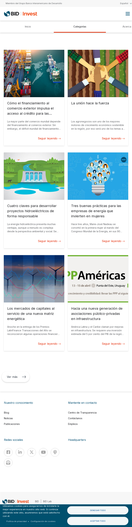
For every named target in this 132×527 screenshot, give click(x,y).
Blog (6, 412)
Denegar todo (98, 510)
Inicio (28, 26)
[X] (31, 452)
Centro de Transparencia (82, 412)
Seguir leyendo (49, 138)
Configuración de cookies (43, 521)
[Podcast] (55, 452)
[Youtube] (43, 452)
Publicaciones (12, 423)
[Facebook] (8, 452)
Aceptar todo (98, 521)
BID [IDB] (37, 501)
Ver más (16, 377)
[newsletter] (8, 462)
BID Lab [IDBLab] (47, 501)
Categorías (79, 26)
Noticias (8, 418)
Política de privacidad (16, 521)
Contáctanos (75, 418)
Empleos (73, 423)
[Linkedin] (20, 452)
